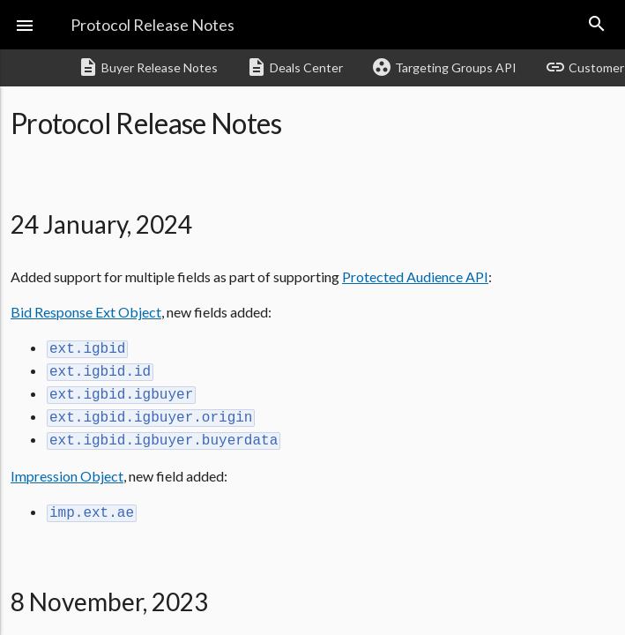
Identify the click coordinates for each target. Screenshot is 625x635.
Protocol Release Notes (152, 24)
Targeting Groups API (444, 67)
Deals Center (294, 67)
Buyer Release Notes (148, 67)
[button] (25, 25)
